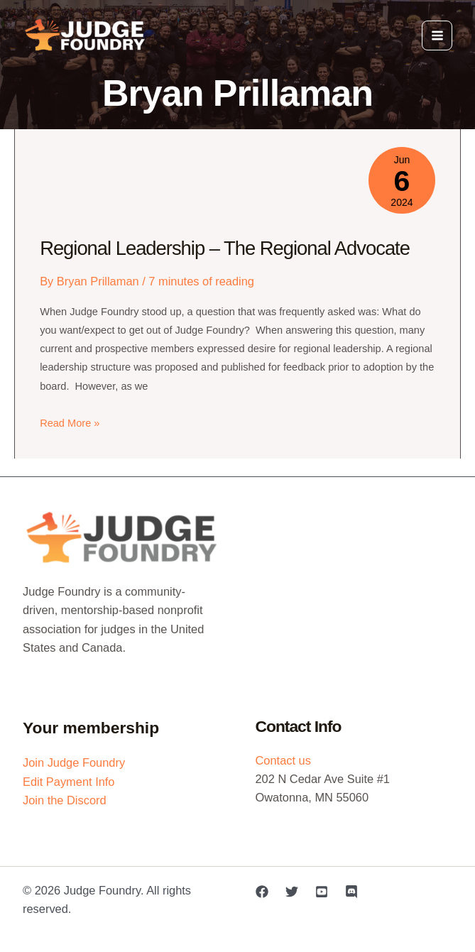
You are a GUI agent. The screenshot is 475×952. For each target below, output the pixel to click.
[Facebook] (262, 891)
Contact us (283, 760)
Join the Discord (65, 800)
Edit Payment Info (69, 781)
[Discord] (351, 891)
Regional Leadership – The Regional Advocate (225, 248)
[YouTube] (321, 891)
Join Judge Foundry (74, 762)
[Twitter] (291, 891)
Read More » (69, 423)
